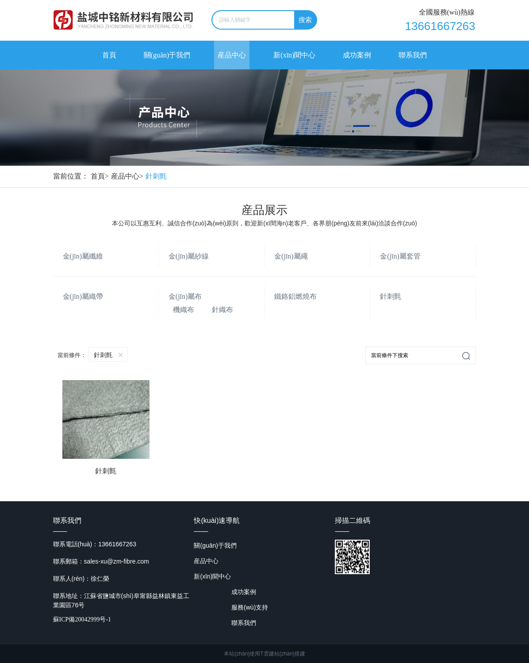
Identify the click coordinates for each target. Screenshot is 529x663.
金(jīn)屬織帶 (83, 296)
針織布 (222, 309)
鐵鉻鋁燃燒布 (295, 296)
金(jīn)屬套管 (400, 256)
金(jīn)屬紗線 (189, 256)
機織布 (183, 309)
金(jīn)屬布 (185, 296)
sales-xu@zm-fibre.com (116, 560)
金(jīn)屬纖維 (83, 256)
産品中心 (128, 176)
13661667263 (440, 26)
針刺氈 (156, 176)
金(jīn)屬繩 (291, 256)
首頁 (101, 176)
